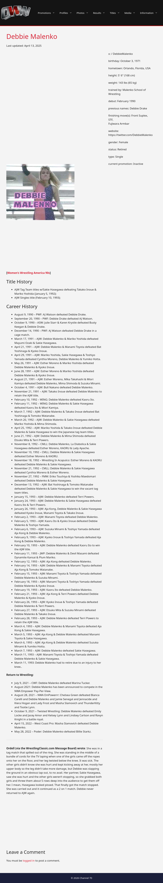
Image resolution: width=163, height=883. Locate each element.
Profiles (67, 13)
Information (150, 13)
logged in (29, 860)
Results (100, 13)
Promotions (47, 13)
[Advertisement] (54, 247)
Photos (84, 13)
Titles (116, 13)
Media (131, 13)
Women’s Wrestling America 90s (28, 273)
